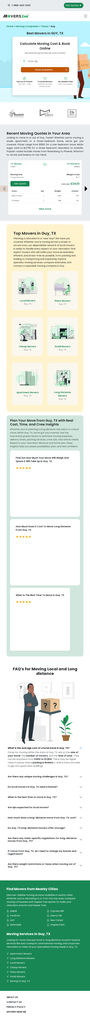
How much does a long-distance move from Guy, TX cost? (42, 817)
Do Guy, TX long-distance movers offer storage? (36, 828)
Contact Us (14, 1002)
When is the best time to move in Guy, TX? (32, 797)
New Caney (55, 920)
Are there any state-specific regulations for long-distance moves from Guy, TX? (42, 840)
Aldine (12, 911)
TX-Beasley (16, 163)
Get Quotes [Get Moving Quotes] (74, 5)
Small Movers (62, 346)
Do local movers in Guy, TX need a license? (33, 786)
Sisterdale (14, 924)
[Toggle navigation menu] (85, 16)
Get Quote (20, 183)
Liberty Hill (54, 915)
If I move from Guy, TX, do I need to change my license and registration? (42, 852)
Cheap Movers (27, 346)
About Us (12, 997)
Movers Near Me (16, 1011)
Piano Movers (62, 300)
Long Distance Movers (62, 394)
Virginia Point (56, 924)
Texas (44, 26)
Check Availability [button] (51, 69)
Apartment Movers (27, 392)
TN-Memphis (73, 163)
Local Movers (27, 300)
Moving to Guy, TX (18, 981)
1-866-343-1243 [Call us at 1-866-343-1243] (19, 5)
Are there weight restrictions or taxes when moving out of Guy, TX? (42, 865)
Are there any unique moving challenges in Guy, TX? (38, 776)
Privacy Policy (16, 1007)
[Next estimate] (86, 189)
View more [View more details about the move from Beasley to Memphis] (45, 209)
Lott (10, 920)
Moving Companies (27, 26)
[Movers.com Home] (15, 16)
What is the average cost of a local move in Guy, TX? (39, 748)
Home (10, 26)
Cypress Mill (55, 911)
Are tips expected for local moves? (28, 807)
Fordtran (13, 915)
